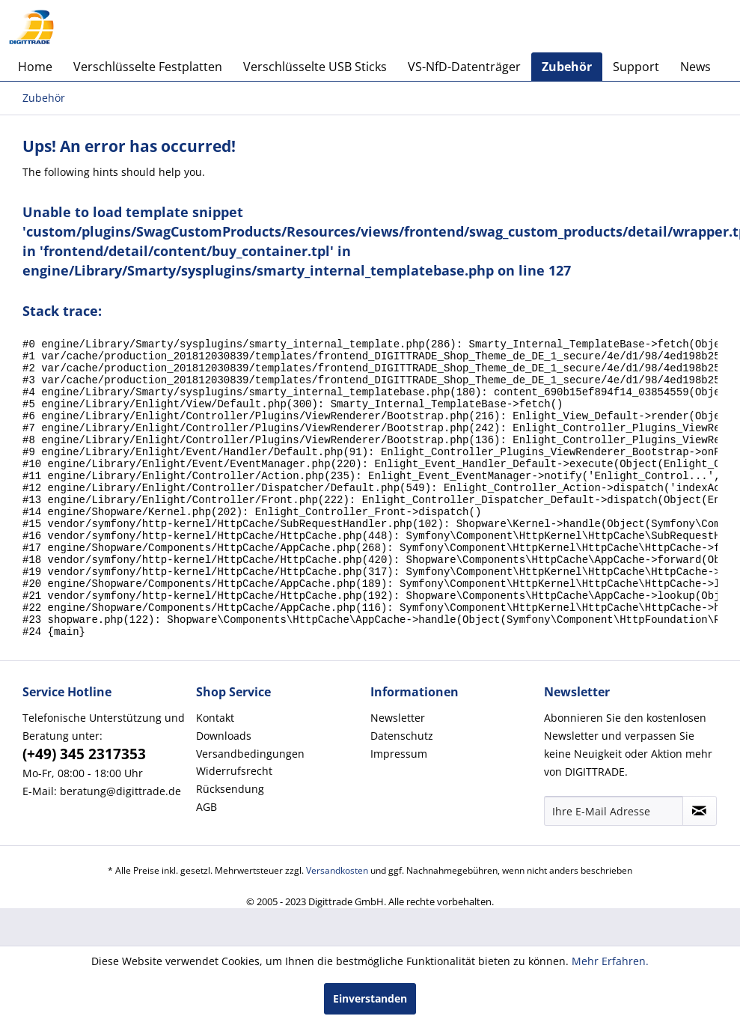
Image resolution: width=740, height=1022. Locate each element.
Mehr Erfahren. (610, 961)
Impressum (398, 810)
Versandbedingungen (250, 810)
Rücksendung (230, 845)
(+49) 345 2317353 (84, 810)
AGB (206, 863)
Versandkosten (337, 926)
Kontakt (215, 774)
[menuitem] (35, 66)
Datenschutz (401, 792)
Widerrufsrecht (234, 827)
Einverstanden (370, 998)
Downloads (223, 792)
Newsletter (397, 774)
